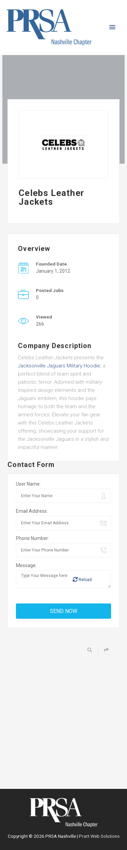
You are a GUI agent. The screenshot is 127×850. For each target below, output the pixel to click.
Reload (82, 579)
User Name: (28, 484)
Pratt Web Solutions (99, 836)
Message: (26, 565)
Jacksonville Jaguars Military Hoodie (59, 366)
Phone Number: (32, 538)
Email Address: (32, 511)
